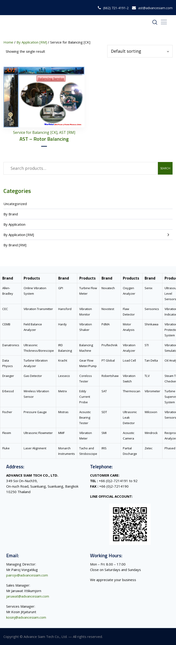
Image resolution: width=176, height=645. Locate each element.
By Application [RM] (18, 234)
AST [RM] (67, 132)
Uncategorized (15, 203)
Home (8, 42)
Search (165, 168)
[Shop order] (140, 51)
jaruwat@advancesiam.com (27, 596)
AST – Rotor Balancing (44, 139)
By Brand (10, 214)
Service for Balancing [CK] (35, 132)
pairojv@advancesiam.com (27, 575)
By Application (14, 224)
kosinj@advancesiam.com (26, 617)
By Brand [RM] (14, 245)
